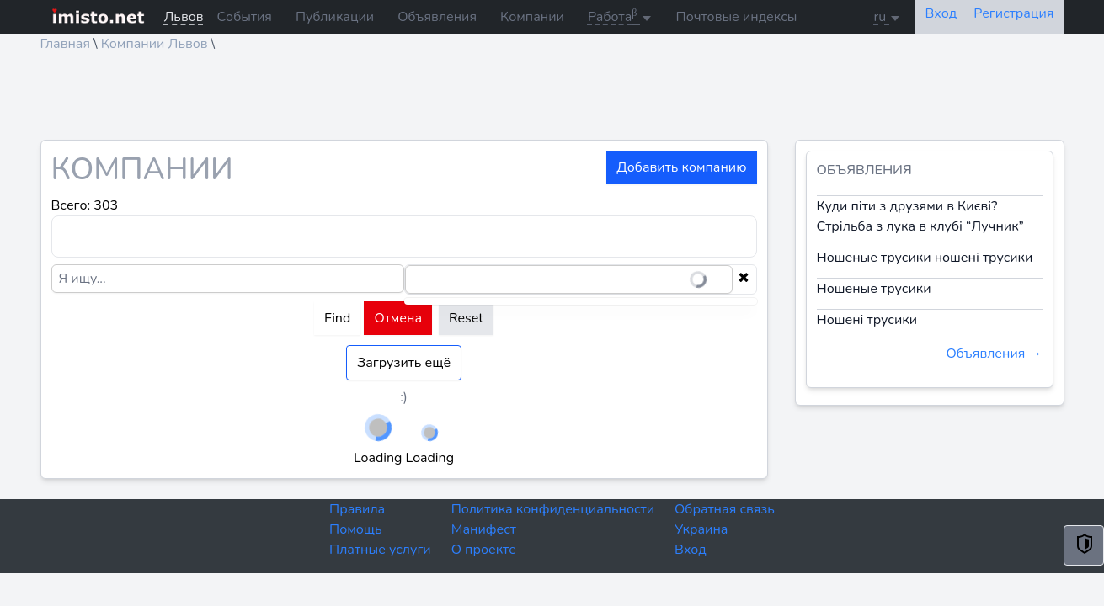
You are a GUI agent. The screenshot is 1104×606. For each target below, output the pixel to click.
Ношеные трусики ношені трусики (925, 257)
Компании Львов (154, 44)
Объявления (437, 17)
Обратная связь (725, 509)
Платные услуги (380, 549)
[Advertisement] (545, 102)
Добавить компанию (681, 167)
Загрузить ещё (404, 363)
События (244, 17)
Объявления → (994, 353)
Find (337, 318)
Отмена (398, 318)
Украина (701, 529)
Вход (691, 549)
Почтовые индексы (736, 17)
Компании (532, 17)
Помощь (355, 529)
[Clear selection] (743, 279)
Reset (466, 318)
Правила (357, 509)
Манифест (483, 529)
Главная (65, 44)
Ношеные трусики (874, 288)
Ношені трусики (867, 320)
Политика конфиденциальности (552, 509)
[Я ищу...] (227, 278)
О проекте (483, 549)
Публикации (335, 17)
